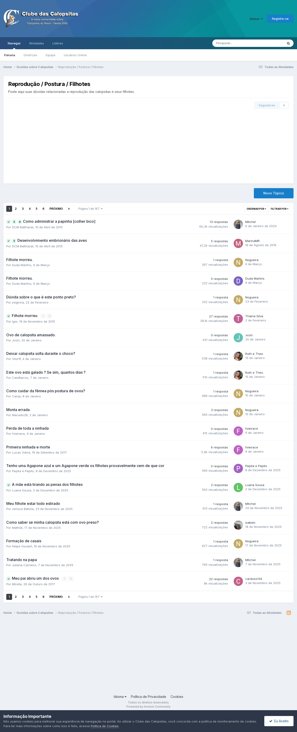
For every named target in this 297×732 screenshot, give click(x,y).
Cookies (177, 697)
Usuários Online (75, 55)
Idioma (120, 697)
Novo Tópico (273, 193)
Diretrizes (30, 55)
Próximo (56, 208)
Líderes (57, 43)
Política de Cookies (105, 726)
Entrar (256, 19)
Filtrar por (279, 208)
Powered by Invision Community (148, 706)
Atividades (36, 43)
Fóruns (9, 55)
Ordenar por (256, 208)
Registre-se (280, 18)
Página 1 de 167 (90, 208)
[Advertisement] (148, 143)
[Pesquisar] (235, 43)
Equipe (50, 55)
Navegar (14, 45)
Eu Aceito (279, 721)
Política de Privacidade (148, 697)
